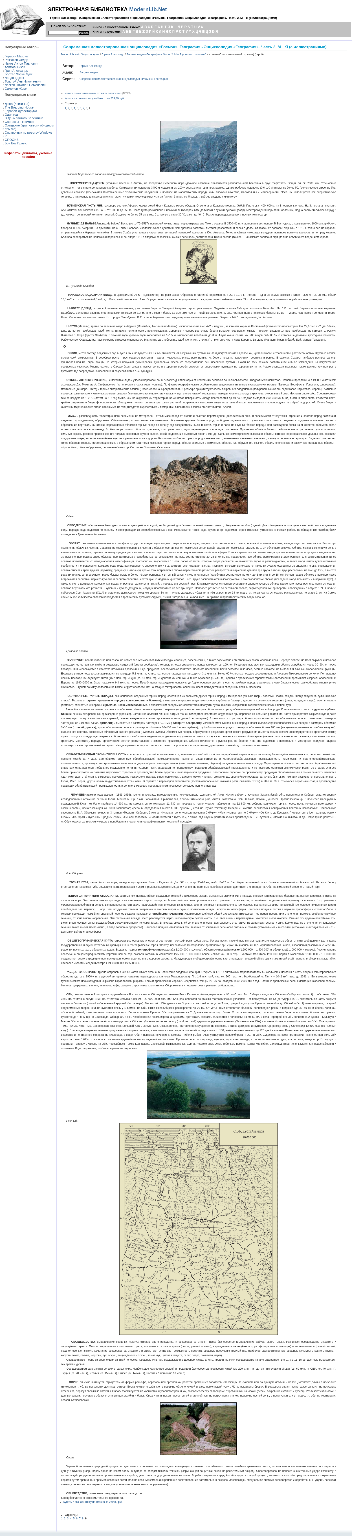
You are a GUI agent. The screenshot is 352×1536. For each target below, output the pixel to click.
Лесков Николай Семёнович (25, 85)
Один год (11, 114)
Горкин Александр (112, 54)
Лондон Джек (14, 78)
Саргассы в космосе (19, 122)
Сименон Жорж (16, 88)
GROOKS (11, 139)
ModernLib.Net (148, 9)
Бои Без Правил (16, 143)
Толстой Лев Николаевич (23, 81)
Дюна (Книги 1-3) (17, 104)
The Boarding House (19, 107)
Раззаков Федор (16, 60)
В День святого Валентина (24, 118)
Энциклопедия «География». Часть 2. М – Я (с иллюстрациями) (166, 54)
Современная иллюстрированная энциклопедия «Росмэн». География (123, 78)
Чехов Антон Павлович (21, 63)
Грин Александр (16, 70)
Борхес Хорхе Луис (19, 74)
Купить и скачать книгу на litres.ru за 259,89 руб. (95, 98)
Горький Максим (17, 56)
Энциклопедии (90, 54)
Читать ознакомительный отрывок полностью (93, 93)
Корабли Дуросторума (21, 111)
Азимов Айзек (15, 67)
